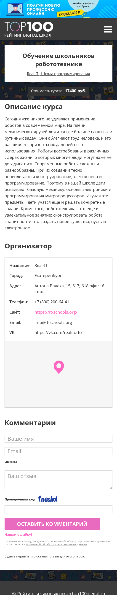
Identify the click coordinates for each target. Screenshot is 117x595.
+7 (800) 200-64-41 (52, 301)
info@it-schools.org (53, 322)
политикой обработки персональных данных (56, 544)
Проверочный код (20, 499)
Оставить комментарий (52, 523)
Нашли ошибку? (18, 534)
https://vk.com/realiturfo (58, 332)
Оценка (11, 461)
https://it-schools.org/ (56, 312)
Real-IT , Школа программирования (58, 73)
